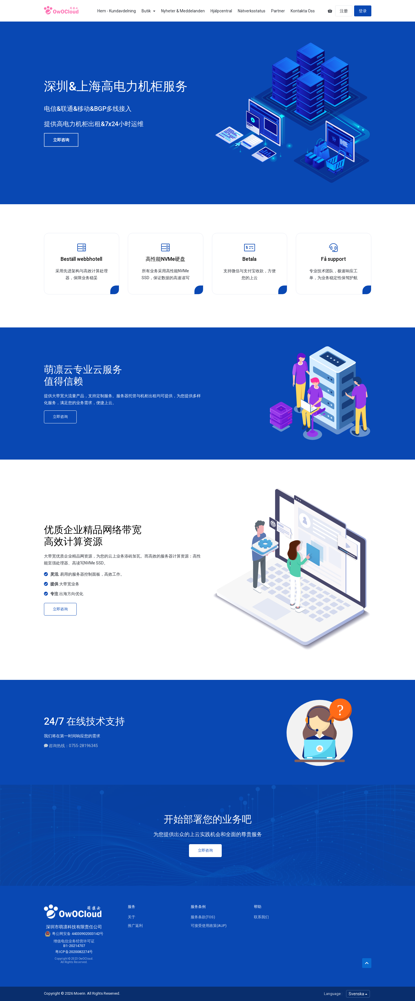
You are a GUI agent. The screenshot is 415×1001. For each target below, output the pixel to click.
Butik (148, 11)
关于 (131, 917)
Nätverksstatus (251, 11)
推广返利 (135, 925)
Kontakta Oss (303, 11)
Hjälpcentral (221, 11)
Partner (278, 11)
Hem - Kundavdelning (116, 11)
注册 (344, 11)
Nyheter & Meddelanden (183, 11)
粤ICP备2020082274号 (74, 952)
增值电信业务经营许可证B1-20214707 (73, 943)
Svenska (358, 994)
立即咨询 (61, 140)
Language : (333, 994)
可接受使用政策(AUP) (209, 925)
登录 (363, 11)
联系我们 (261, 917)
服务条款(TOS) (203, 917)
